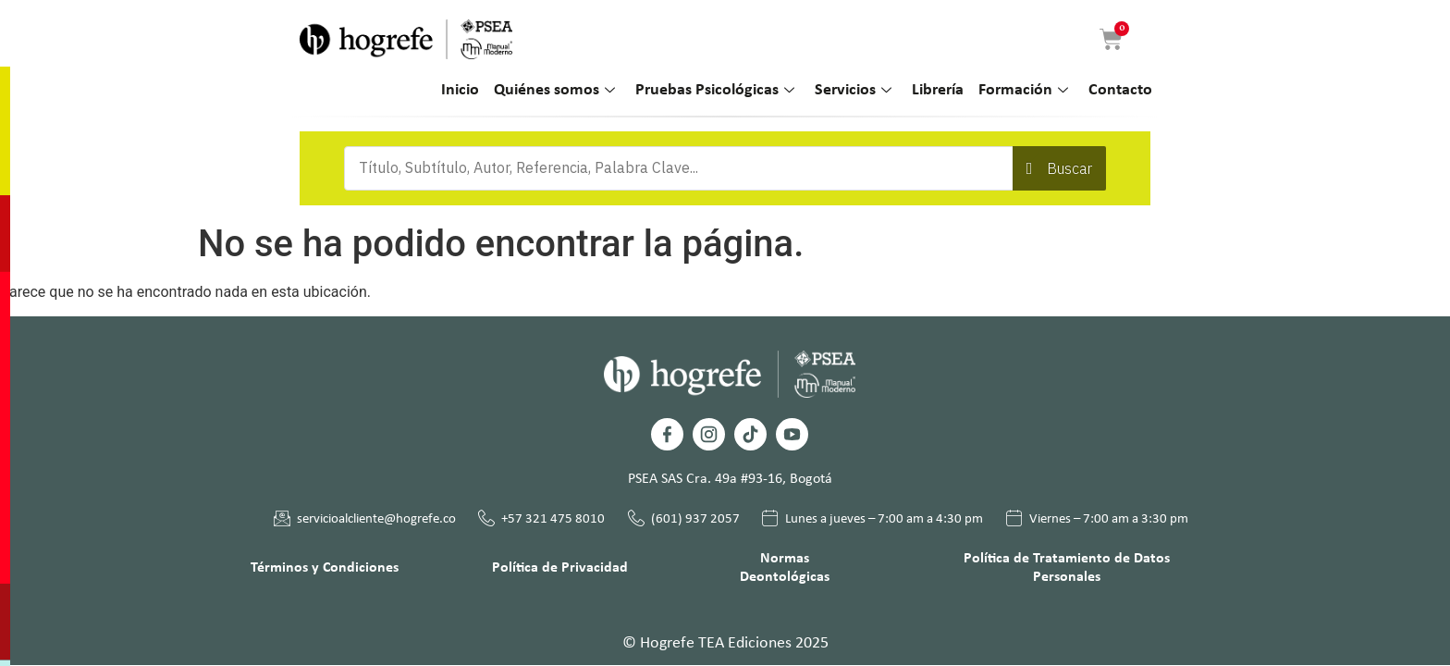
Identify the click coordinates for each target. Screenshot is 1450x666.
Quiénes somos (554, 91)
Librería (938, 90)
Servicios (853, 91)
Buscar (1069, 168)
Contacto (1120, 90)
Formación (1023, 91)
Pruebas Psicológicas (714, 91)
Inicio (460, 90)
